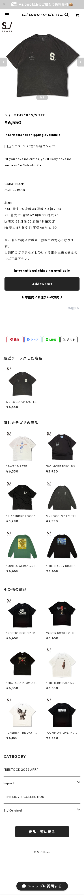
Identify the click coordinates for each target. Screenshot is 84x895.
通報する (74, 308)
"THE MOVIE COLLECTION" (25, 797)
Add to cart (42, 284)
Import (9, 783)
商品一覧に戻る (42, 832)
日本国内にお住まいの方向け (42, 297)
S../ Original (13, 810)
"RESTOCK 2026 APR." (21, 770)
